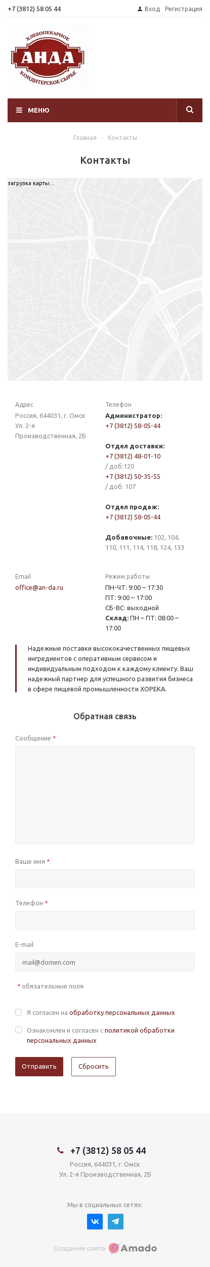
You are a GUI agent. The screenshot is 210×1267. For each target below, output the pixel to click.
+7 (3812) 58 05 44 (34, 8)
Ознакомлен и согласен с (101, 1035)
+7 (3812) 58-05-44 (132, 425)
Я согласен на (101, 1012)
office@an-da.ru (39, 587)
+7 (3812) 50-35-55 (132, 476)
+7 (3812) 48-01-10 (132, 456)
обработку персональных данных (122, 1012)
